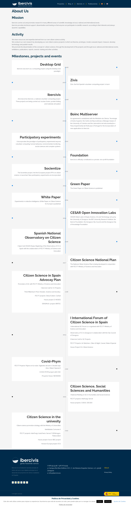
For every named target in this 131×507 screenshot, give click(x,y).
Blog (70, 4)
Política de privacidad (65, 504)
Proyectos (60, 4)
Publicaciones (92, 4)
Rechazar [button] (107, 501)
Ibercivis (80, 4)
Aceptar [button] (100, 501)
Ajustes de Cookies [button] (120, 501)
